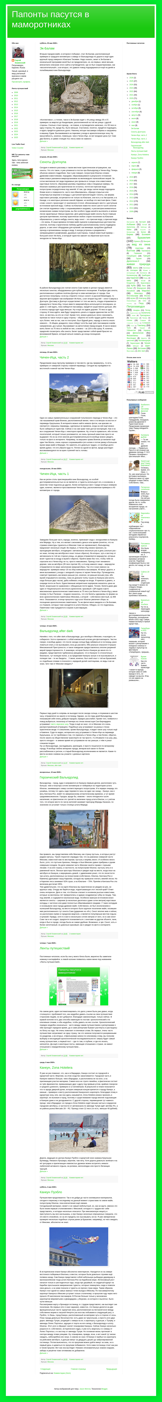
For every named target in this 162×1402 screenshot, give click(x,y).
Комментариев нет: (76, 147)
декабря (135, 101)
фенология (138, 333)
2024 (16, 134)
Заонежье (146, 268)
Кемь (146, 278)
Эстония (142, 348)
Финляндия (131, 338)
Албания (131, 224)
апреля (135, 162)
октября (135, 108)
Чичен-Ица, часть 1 (54, 474)
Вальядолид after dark (56, 631)
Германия (138, 253)
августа (135, 115)
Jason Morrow (85, 1389)
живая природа (138, 264)
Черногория (135, 343)
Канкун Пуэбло (51, 1192)
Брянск (137, 241)
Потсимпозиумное (145, 545)
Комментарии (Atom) (62, 1373)
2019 (16, 122)
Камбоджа (146, 275)
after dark (58, 765)
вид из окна (141, 244)
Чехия (147, 343)
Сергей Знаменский (20, 61)
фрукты (144, 338)
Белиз (143, 232)
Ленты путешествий (55, 948)
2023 (16, 131)
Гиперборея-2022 (145, 629)
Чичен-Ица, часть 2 (54, 357)
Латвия (129, 288)
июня (134, 122)
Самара (143, 320)
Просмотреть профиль (21, 82)
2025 (16, 137)
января (135, 173)
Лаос (144, 286)
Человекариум (144, 340)
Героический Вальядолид (59, 777)
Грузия (139, 259)
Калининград (132, 275)
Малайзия (131, 291)
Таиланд (141, 325)
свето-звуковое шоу (59, 724)
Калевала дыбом (145, 436)
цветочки (130, 340)
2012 (16, 101)
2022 (16, 128)
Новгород (143, 298)
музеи (132, 298)
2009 (16, 92)
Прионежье (134, 318)
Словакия (146, 323)
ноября (135, 105)
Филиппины (132, 335)
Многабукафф (132, 296)
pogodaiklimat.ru (23, 209)
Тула (128, 328)
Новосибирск (131, 301)
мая (133, 125)
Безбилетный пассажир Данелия (145, 408)
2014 (16, 107)
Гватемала (146, 251)
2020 (131, 98)
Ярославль (131, 351)
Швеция (136, 346)
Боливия (146, 234)
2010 (16, 95)
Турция (142, 328)
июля (134, 118)
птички (129, 320)
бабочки (144, 227)
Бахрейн (143, 229)
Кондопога (131, 283)
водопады (139, 248)
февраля (135, 169)
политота (145, 313)
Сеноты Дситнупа (53, 162)
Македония (141, 288)
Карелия (134, 278)
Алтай (144, 224)
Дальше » (44, 141)
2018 (16, 119)
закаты (135, 268)
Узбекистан (131, 330)
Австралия (130, 222)
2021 (16, 125)
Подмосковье (134, 313)
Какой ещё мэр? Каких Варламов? (145, 463)
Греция (146, 256)
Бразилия (144, 237)
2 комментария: (75, 934)
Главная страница (78, 1369)
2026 (131, 78)
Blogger (104, 1389)
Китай (143, 281)
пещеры (136, 310)
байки (129, 230)
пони (133, 315)
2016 (16, 113)
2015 (16, 110)
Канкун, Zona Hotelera (56, 1067)
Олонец (129, 303)
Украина (146, 330)
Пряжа (144, 318)
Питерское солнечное (145, 488)
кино (129, 280)
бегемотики (131, 232)
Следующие (45, 1369)
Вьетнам (131, 250)
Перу (141, 303)
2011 (16, 98)
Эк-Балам (47, 48)
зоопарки (134, 270)
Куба (133, 285)
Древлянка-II (133, 261)
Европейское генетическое (145, 516)
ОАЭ (144, 301)
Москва (147, 296)
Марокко (146, 290)
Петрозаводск (23, 189)
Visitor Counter (17, 148)
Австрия (142, 222)
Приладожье (145, 315)
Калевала (143, 273)
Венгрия (146, 241)
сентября (136, 112)
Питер (147, 310)
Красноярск (145, 283)
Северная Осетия (133, 323)
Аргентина (131, 227)
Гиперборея (131, 256)
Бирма (130, 234)
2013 (16, 104)
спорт (132, 325)
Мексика (50, 150)
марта (134, 166)
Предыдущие (111, 1369)
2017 (16, 116)
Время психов (144, 658)
